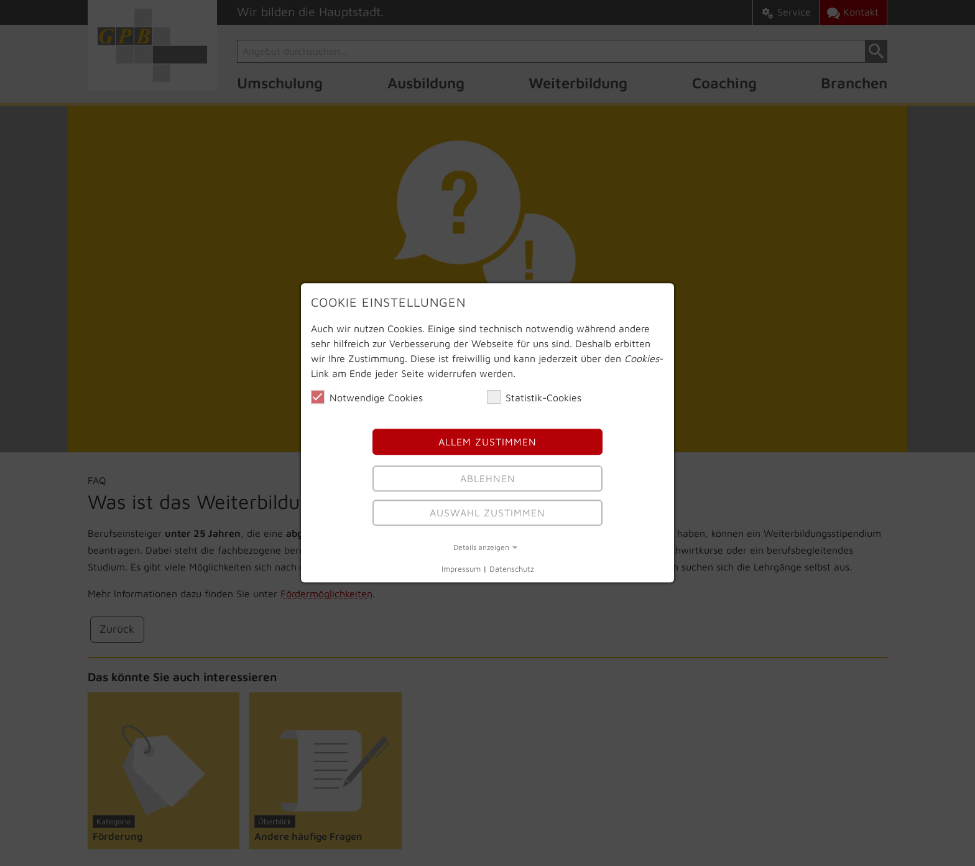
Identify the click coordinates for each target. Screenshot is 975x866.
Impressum (461, 569)
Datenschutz (511, 569)
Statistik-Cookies (534, 397)
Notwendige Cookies (367, 397)
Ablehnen (487, 478)
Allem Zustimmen (487, 442)
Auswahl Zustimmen (487, 512)
